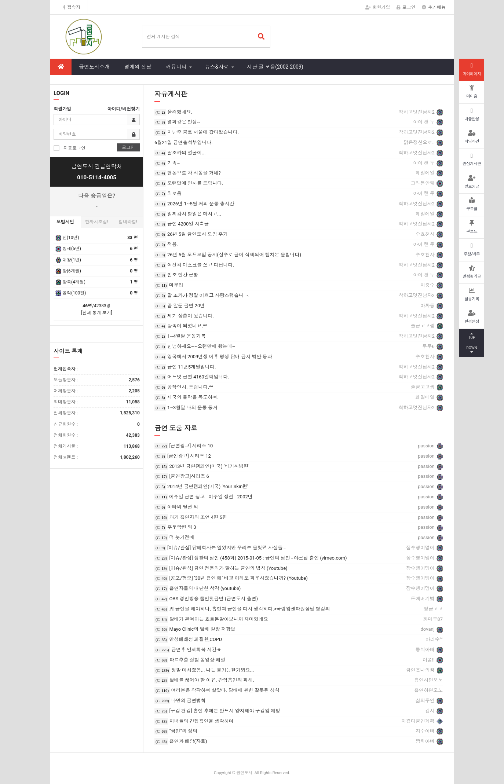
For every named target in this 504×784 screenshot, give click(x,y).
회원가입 (377, 7)
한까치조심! (96, 221)
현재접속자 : (66, 368)
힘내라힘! (127, 221)
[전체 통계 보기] (96, 312)
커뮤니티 (176, 67)
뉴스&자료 (217, 67)
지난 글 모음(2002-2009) (275, 67)
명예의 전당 (137, 67)
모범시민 (65, 221)
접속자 (71, 7)
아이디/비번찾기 (123, 108)
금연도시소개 (94, 67)
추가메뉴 (434, 7)
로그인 (406, 7)
